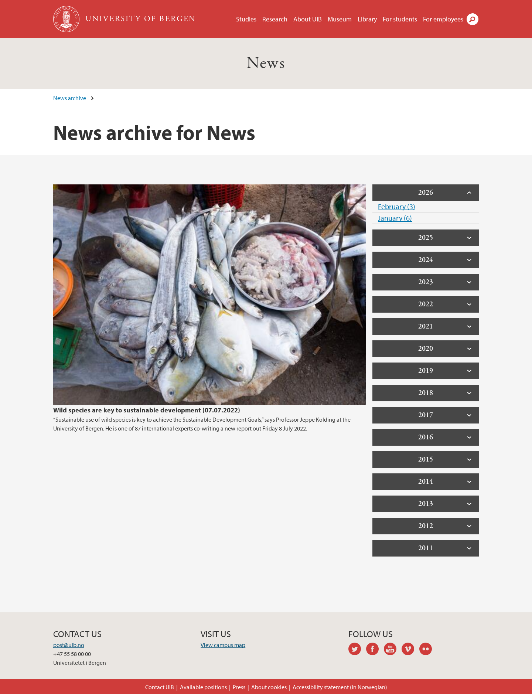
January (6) (395, 217)
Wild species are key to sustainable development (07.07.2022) (146, 410)
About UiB (307, 19)
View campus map (223, 645)
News (266, 63)
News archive (69, 98)
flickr (428, 650)
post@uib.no (68, 645)
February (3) (396, 206)
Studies (246, 19)
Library (367, 19)
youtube (393, 650)
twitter (357, 650)
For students (400, 19)
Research (274, 19)
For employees (443, 19)
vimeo (410, 650)
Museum (340, 19)
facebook (375, 650)
